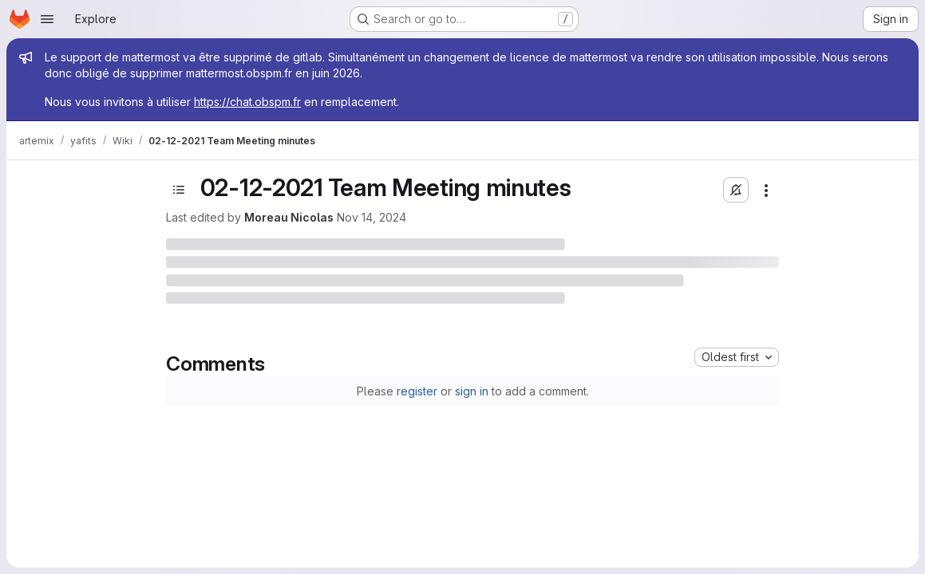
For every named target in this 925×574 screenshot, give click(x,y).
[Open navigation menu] (47, 19)
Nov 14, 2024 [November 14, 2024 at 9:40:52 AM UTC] (371, 217)
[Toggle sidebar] (179, 189)
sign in (471, 391)
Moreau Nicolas (289, 217)
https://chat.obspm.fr (247, 101)
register (417, 391)
